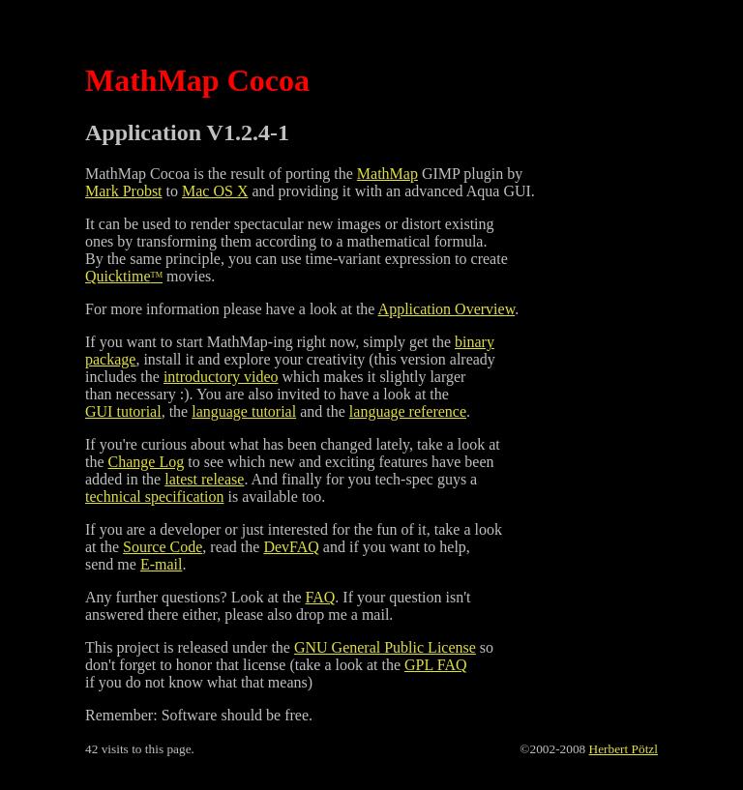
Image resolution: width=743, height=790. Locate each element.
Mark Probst (124, 191)
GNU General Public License (385, 647)
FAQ (321, 597)
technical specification (154, 496)
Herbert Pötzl (623, 749)
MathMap (387, 173)
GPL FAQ (435, 665)
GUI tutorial (123, 411)
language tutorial (244, 411)
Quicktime (124, 276)
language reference (407, 411)
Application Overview (447, 309)
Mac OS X (215, 191)
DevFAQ (290, 547)
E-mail (161, 564)
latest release (204, 479)
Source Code (162, 547)
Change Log (146, 462)
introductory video (221, 376)
